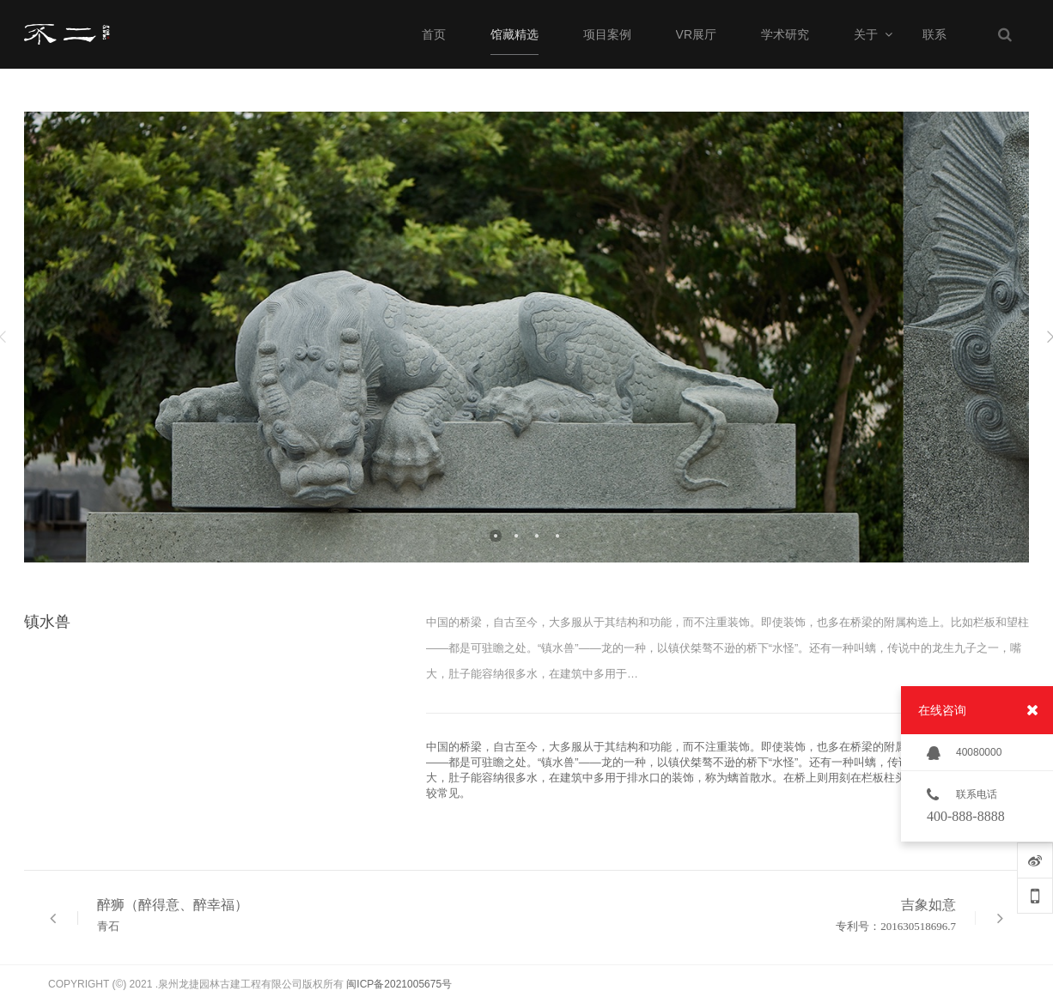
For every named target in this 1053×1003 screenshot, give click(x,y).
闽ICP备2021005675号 (399, 984)
